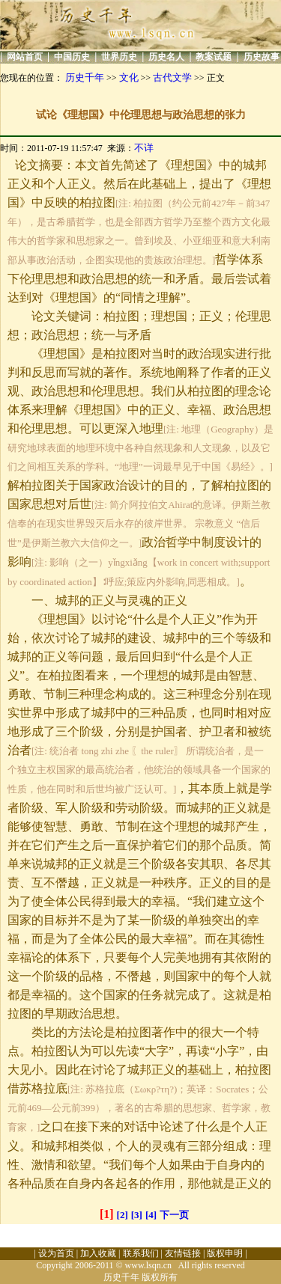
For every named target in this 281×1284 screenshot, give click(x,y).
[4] (151, 1214)
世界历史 (119, 57)
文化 (129, 77)
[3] (136, 1214)
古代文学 (172, 77)
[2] (122, 1214)
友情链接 (183, 1253)
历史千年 (84, 77)
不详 (144, 147)
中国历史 (72, 57)
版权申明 (225, 1253)
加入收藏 (98, 1253)
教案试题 (214, 57)
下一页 (174, 1214)
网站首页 (25, 57)
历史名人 (166, 57)
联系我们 (141, 1253)
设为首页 (56, 1253)
